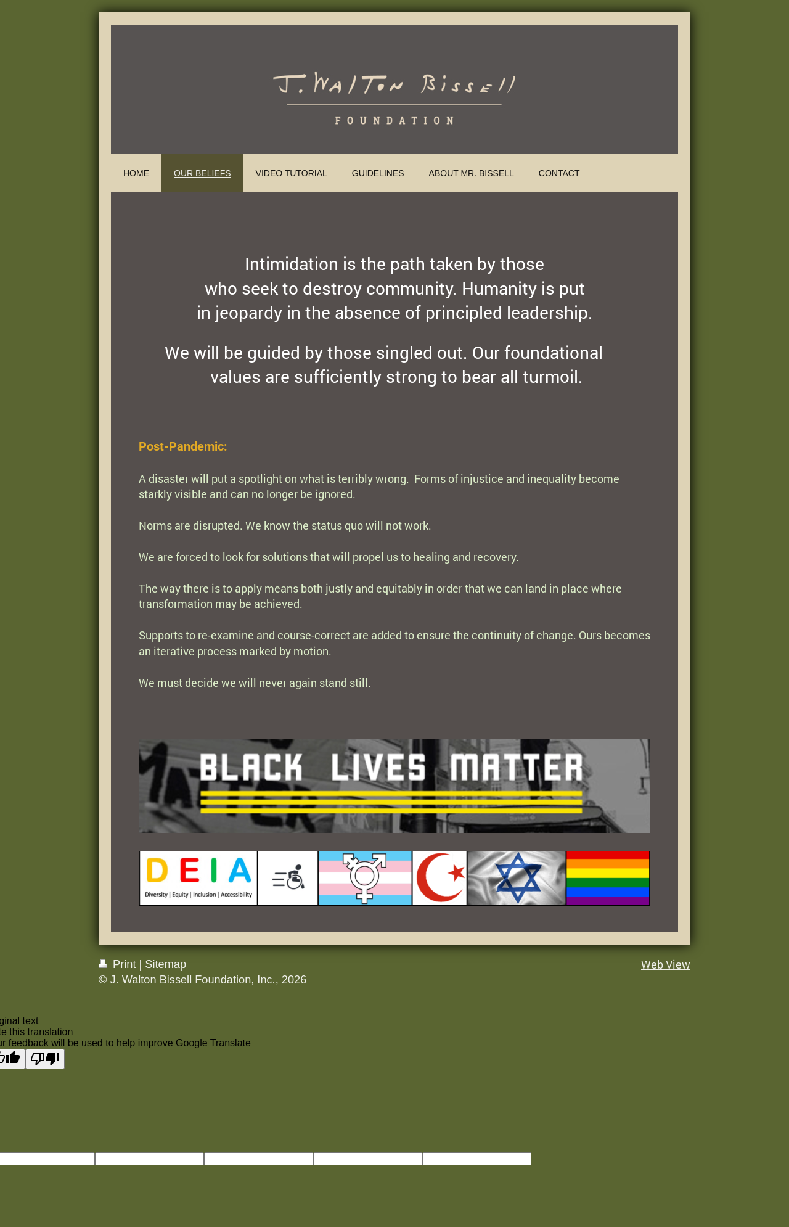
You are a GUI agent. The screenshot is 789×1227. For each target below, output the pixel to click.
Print (119, 964)
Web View (665, 964)
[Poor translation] (45, 1059)
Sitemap (165, 964)
